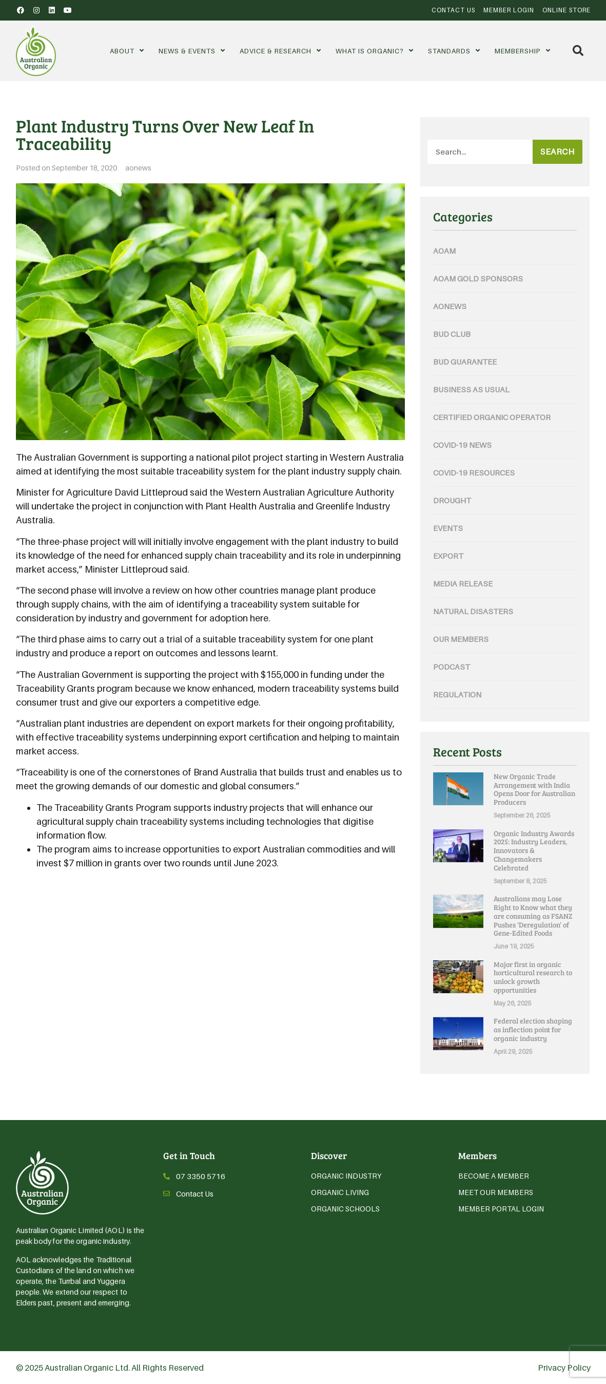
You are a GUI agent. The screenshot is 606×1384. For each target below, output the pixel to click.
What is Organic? (375, 50)
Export (448, 555)
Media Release (463, 583)
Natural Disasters (473, 611)
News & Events (192, 50)
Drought (452, 500)
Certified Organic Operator (492, 417)
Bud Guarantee (465, 361)
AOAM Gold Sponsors (478, 278)
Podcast (451, 666)
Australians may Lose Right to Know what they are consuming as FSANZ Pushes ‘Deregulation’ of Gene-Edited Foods (533, 916)
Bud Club (452, 333)
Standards (454, 50)
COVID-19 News (462, 444)
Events (448, 528)
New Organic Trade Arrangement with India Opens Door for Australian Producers (534, 789)
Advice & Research (280, 50)
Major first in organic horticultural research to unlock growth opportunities (533, 977)
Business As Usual (471, 389)
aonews (138, 167)
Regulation (457, 694)
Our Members (460, 638)
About (127, 50)
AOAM (444, 250)
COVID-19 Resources (474, 472)
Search (557, 151)
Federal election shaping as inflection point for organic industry (533, 1029)
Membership (523, 50)
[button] (578, 50)
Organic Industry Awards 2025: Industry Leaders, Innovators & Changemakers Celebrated (534, 850)
